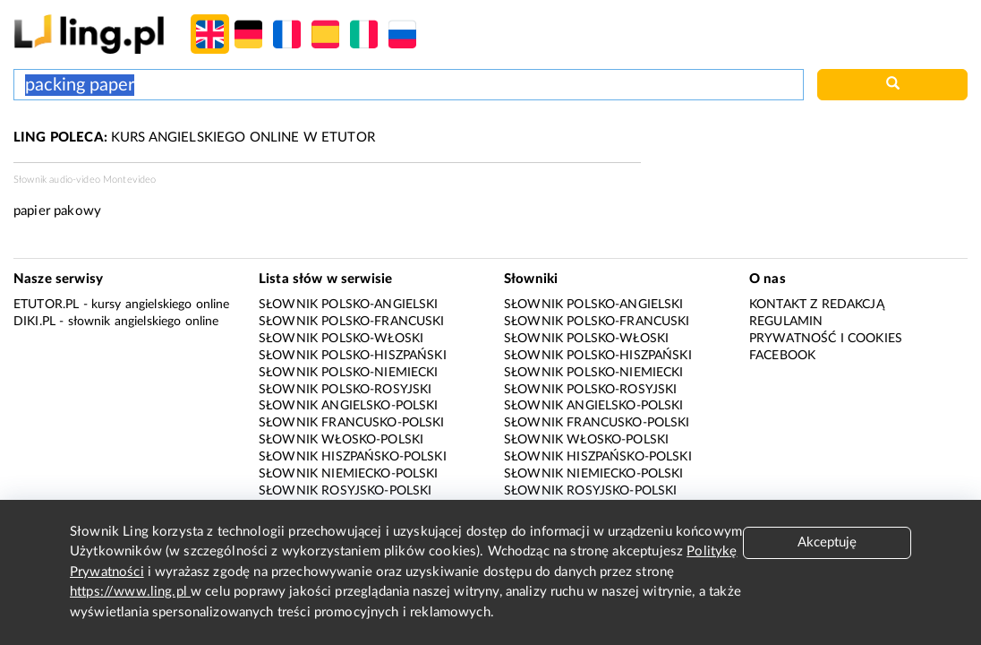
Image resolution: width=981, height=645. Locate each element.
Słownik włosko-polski (341, 440)
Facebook (782, 355)
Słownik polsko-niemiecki (349, 372)
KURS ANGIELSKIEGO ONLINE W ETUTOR (194, 137)
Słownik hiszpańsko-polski (353, 457)
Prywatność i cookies (825, 338)
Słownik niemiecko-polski (349, 474)
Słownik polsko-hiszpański (353, 355)
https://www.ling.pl (130, 591)
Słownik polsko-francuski (352, 321)
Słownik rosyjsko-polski (345, 491)
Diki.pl (34, 321)
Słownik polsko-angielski (349, 304)
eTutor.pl (46, 304)
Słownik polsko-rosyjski (345, 389)
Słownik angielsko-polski (349, 406)
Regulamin (786, 321)
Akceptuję (827, 542)
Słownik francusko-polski (352, 423)
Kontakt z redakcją (816, 304)
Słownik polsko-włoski (341, 338)
